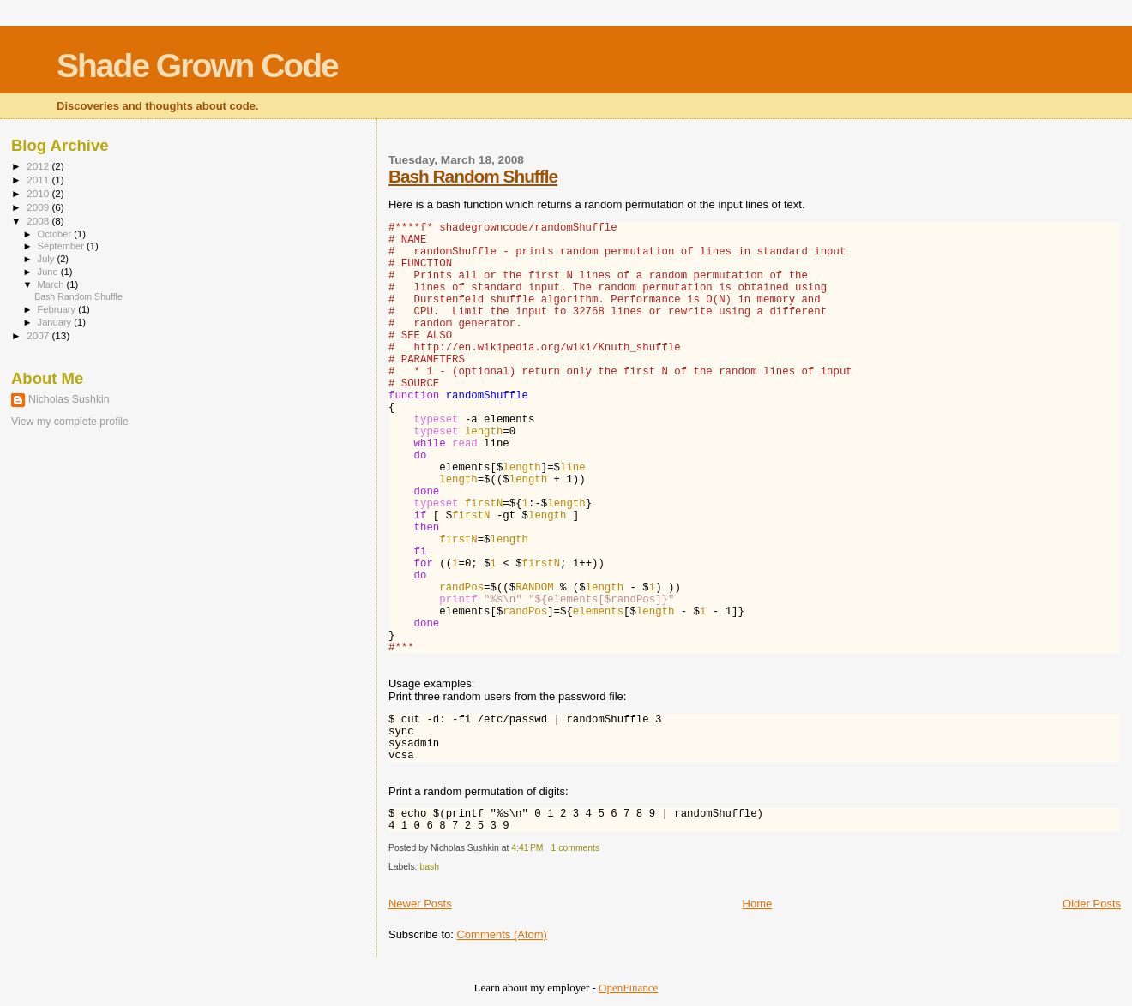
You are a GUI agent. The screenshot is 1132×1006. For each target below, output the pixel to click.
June (49, 271)
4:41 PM (527, 848)
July (47, 259)
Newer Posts (420, 903)
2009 (39, 207)
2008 (39, 220)
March (52, 284)
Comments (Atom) (501, 934)
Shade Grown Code (197, 65)
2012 (39, 165)
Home (758, 903)
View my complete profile (70, 422)
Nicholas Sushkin (69, 399)
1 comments (575, 848)
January (56, 322)
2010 (39, 193)
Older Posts (1092, 903)
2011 (39, 179)
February (58, 309)
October (56, 234)
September (62, 246)
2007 (39, 335)
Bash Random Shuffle (472, 176)
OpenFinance (628, 987)
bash (429, 866)
